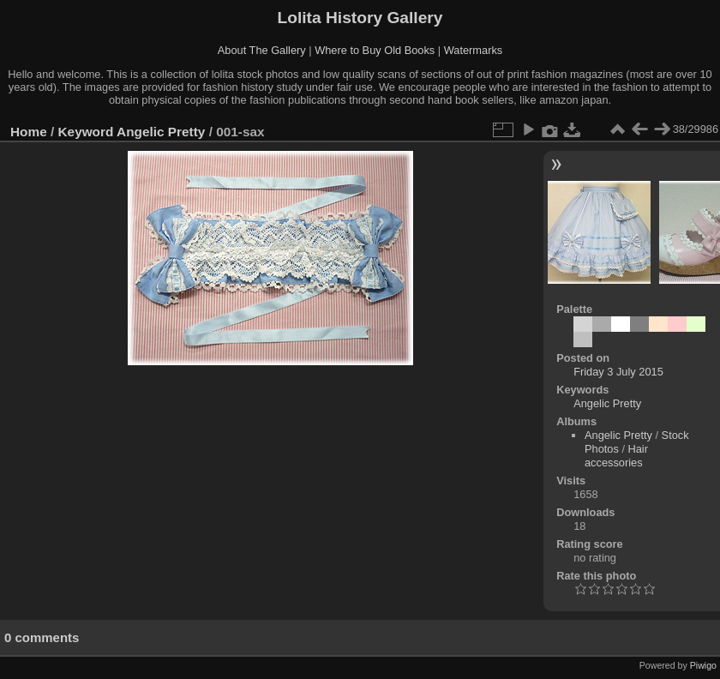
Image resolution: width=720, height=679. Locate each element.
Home (28, 131)
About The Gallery (262, 50)
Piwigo (703, 665)
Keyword (86, 131)
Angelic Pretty (161, 131)
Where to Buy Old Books (375, 50)
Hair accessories (616, 455)
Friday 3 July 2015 (618, 371)
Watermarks (473, 50)
